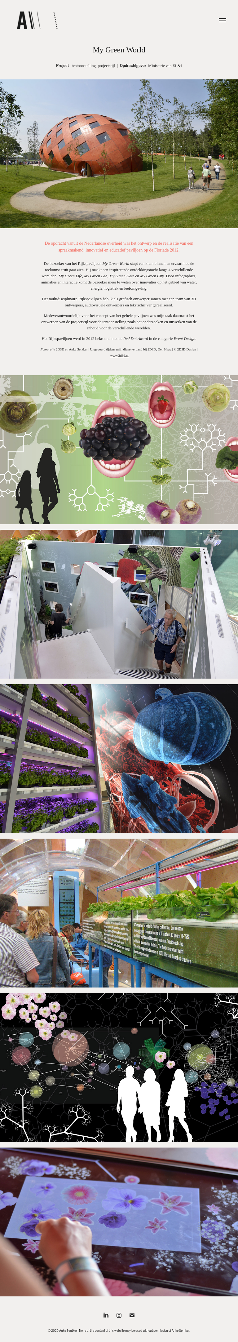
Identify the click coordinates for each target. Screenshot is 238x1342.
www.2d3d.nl (119, 355)
